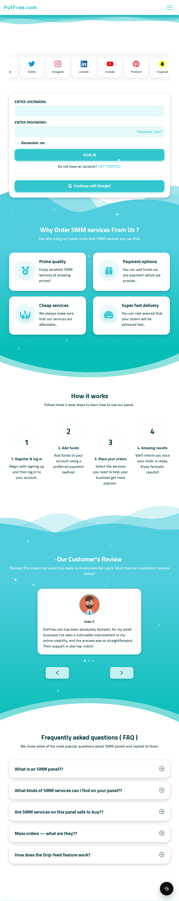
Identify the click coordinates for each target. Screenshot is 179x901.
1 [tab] (85, 661)
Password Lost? (149, 131)
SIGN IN (89, 154)
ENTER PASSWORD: (31, 122)
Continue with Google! (89, 186)
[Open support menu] (166, 888)
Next (129, 672)
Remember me (33, 142)
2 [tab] (89, 661)
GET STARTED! (109, 166)
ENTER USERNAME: (31, 101)
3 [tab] (93, 661)
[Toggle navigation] (169, 7)
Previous (49, 672)
